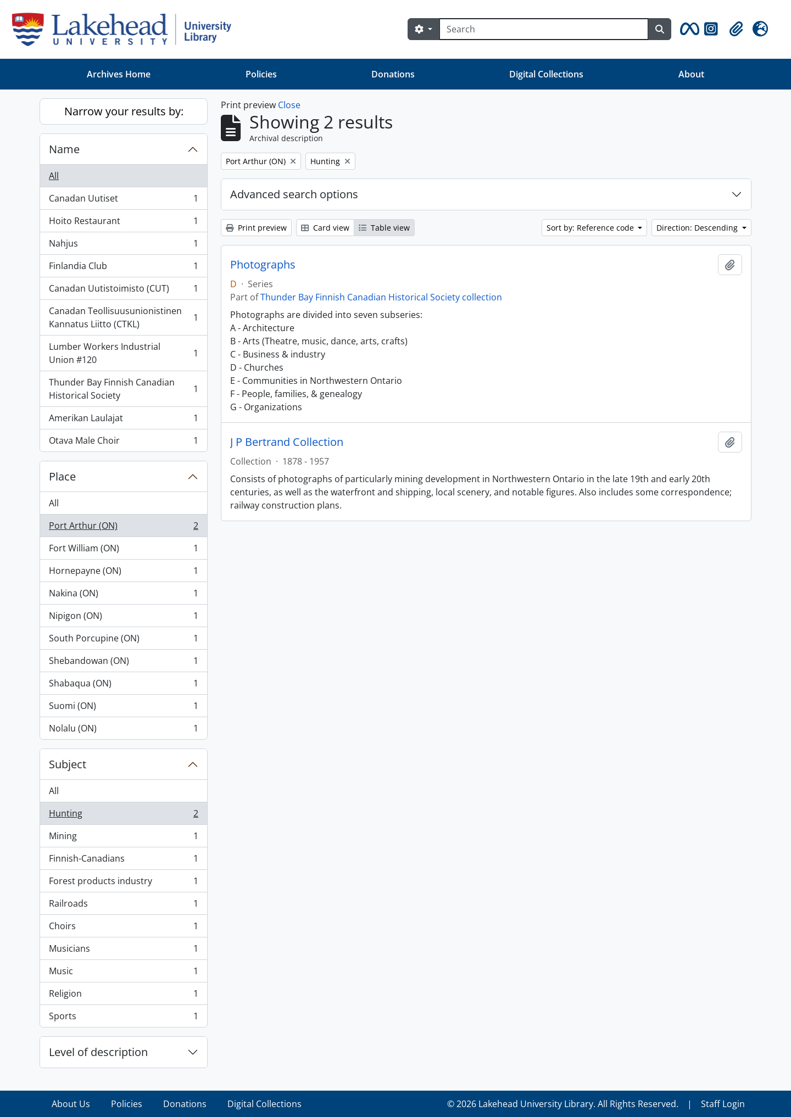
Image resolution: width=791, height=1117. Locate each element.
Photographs (263, 264)
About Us (71, 1104)
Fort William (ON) (123, 550)
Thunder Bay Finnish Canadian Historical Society (123, 388)
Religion (123, 996)
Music (123, 973)
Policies (261, 74)
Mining (123, 838)
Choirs (123, 928)
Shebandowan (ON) (123, 663)
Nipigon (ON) (123, 618)
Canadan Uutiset (123, 201)
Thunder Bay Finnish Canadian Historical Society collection (381, 297)
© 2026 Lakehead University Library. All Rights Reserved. (562, 1104)
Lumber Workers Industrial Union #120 (123, 353)
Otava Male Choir (123, 442)
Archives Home (119, 74)
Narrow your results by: (123, 111)
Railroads (123, 906)
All (54, 176)
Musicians (123, 951)
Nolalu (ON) (123, 730)
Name (64, 149)
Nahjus (123, 246)
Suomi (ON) (123, 708)
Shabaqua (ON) (123, 686)
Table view (384, 227)
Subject (67, 764)
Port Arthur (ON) (123, 528)
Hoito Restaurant (123, 223)
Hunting (123, 816)
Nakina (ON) (123, 596)
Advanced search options (294, 194)
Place (62, 476)
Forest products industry (123, 883)
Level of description (98, 1052)
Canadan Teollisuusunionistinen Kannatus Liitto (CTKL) (123, 317)
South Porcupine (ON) (123, 641)
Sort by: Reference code (591, 227)
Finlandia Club (123, 268)
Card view (325, 227)
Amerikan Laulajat (123, 420)
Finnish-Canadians (123, 861)
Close (289, 105)
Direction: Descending (698, 227)
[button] (688, 29)
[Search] (544, 29)
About (691, 74)
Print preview (256, 227)
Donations (393, 74)
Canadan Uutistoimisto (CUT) (123, 291)
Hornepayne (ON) (123, 573)
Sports (123, 1018)
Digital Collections (546, 74)
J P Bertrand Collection (286, 442)
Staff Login (723, 1104)
